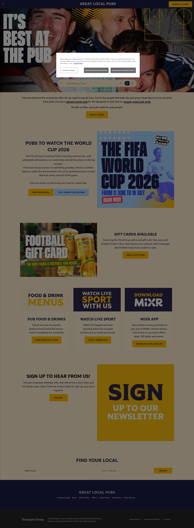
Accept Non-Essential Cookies (123, 70)
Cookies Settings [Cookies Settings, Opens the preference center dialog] (68, 70)
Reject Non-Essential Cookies (96, 70)
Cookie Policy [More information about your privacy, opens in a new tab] (78, 63)
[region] (98, 65)
